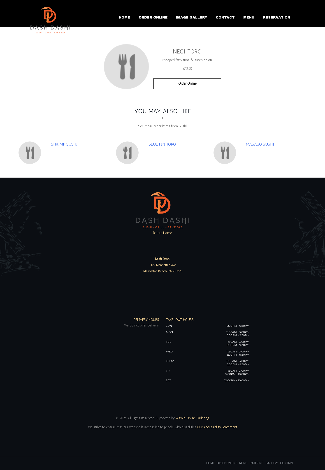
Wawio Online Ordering (192, 418)
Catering (256, 463)
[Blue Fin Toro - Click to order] (128, 152)
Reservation (276, 17)
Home (124, 17)
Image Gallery (191, 17)
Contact (225, 17)
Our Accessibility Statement (216, 427)
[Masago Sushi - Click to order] (226, 152)
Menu (248, 17)
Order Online (153, 17)
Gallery (272, 463)
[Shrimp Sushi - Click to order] (31, 152)
